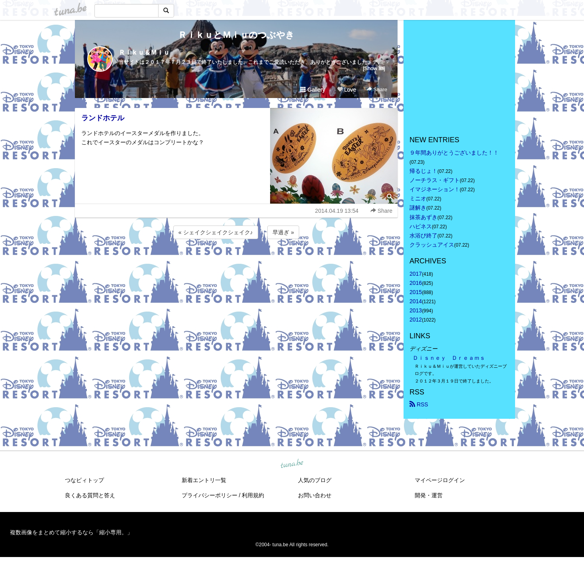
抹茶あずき (423, 217)
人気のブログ (314, 480)
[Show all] (374, 68)
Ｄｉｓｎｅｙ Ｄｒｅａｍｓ (449, 358)
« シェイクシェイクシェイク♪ (215, 232)
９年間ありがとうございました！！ (454, 152)
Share (377, 89)
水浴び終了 (423, 235)
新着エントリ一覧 (204, 480)
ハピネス (421, 226)
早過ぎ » (283, 232)
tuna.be (291, 464)
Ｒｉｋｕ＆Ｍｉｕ (144, 52)
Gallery (312, 89)
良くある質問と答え (90, 495)
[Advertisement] (236, 262)
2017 (416, 274)
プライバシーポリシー (209, 495)
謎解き (418, 207)
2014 (416, 301)
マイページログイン (440, 480)
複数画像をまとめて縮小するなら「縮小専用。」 (71, 532)
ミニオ (418, 198)
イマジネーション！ (435, 189)
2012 (416, 319)
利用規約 (253, 495)
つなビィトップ (84, 480)
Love (346, 89)
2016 (416, 283)
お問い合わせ (314, 495)
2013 (416, 310)
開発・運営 (429, 495)
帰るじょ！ (423, 171)
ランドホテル (102, 118)
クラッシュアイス (432, 244)
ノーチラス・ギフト (435, 180)
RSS (419, 404)
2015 (416, 292)
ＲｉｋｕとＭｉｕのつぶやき (236, 35)
